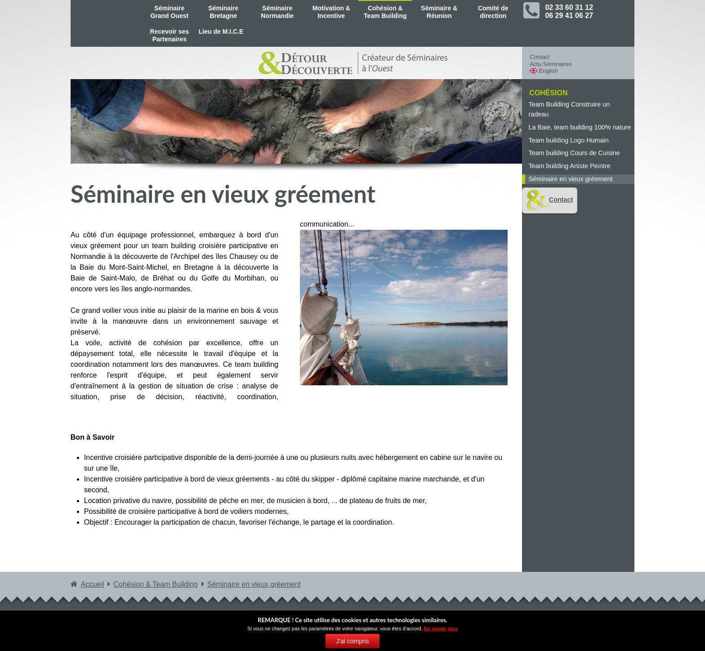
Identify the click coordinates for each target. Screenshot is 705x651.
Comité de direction (493, 11)
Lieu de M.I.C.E (221, 31)
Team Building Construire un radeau (569, 109)
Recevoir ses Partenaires (169, 35)
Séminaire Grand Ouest (169, 11)
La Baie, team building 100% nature (579, 127)
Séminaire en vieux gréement (570, 179)
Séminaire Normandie (277, 11)
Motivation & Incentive (331, 11)
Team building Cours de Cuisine (574, 152)
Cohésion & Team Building (385, 11)
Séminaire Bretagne (223, 11)
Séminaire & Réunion (439, 11)
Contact (539, 57)
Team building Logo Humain (568, 140)
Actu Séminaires (550, 64)
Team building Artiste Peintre (569, 165)
